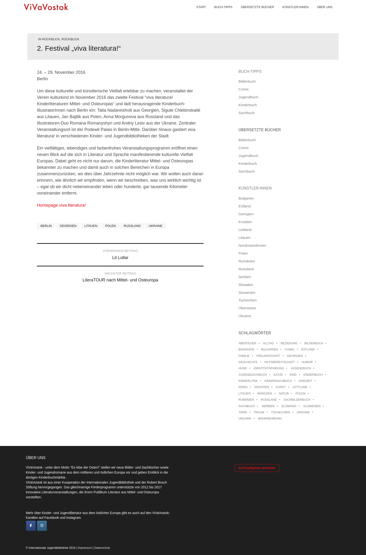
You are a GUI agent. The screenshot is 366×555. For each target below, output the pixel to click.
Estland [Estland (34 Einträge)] (308, 349)
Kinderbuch (248, 105)
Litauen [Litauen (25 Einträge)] (245, 393)
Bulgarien (246, 198)
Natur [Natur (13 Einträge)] (284, 393)
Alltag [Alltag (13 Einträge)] (268, 343)
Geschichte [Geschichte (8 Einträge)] (248, 362)
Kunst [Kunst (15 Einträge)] (281, 387)
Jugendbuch (248, 97)
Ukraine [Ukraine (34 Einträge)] (303, 412)
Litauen (91, 226)
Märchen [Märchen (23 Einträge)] (264, 393)
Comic (244, 89)
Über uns (320, 14)
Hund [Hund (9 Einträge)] (243, 368)
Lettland (245, 230)
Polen (110, 226)
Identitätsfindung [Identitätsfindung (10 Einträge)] (269, 368)
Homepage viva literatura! (61, 205)
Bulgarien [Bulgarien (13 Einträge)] (269, 349)
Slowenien (247, 292)
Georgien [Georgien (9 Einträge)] (295, 356)
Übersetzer (247, 308)
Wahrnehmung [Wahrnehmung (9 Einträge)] (270, 418)
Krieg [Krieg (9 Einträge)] (243, 387)
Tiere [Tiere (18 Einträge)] (243, 412)
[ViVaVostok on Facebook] (31, 526)
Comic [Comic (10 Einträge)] (290, 349)
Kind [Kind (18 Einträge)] (293, 374)
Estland (245, 206)
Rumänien (247, 261)
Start (196, 14)
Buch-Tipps (219, 14)
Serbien (245, 277)
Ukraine (155, 226)
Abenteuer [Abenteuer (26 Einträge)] (247, 343)
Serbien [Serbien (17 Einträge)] (268, 406)
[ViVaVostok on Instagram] (42, 526)
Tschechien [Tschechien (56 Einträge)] (280, 412)
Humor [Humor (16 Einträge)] (307, 362)
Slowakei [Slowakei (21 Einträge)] (288, 406)
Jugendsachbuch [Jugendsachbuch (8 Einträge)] (253, 374)
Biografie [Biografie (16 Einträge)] (247, 349)
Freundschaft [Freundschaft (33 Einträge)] (268, 356)
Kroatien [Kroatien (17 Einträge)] (261, 387)
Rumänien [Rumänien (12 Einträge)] (246, 399)
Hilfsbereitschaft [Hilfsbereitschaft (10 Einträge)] (279, 362)
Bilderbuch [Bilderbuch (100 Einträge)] (313, 343)
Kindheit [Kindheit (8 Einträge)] (305, 381)
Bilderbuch (247, 81)
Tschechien (248, 300)
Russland (132, 226)
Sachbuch (247, 113)
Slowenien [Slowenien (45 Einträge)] (312, 406)
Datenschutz (102, 548)
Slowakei (246, 285)
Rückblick (51, 39)
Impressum (85, 548)
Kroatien (245, 222)
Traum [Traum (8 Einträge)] (259, 412)
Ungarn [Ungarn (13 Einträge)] (245, 418)
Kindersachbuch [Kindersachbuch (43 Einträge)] (278, 381)
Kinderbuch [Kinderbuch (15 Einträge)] (313, 374)
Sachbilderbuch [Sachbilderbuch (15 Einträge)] (297, 399)
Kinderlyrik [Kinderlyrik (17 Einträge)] (248, 381)
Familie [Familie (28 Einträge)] (244, 356)
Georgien (68, 226)
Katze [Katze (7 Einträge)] (278, 374)
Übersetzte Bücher (252, 14)
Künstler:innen (291, 14)
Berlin (46, 226)
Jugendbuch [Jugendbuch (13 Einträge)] (301, 368)
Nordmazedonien (252, 245)
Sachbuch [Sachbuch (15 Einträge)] (247, 406)
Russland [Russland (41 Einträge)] (269, 399)
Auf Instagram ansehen (256, 523)
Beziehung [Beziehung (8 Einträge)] (289, 343)
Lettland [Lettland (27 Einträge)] (299, 387)
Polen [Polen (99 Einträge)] (300, 393)
